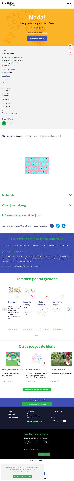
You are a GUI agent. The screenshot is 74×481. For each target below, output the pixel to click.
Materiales (37, 195)
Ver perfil (9, 124)
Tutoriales (11, 414)
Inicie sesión (6, 266)
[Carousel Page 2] (37, 336)
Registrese (44, 454)
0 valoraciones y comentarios (37, 33)
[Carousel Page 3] (39, 336)
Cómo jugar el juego (37, 205)
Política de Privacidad (37, 463)
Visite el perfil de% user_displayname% (37, 389)
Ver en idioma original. (53, 136)
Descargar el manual (37, 39)
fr (58, 411)
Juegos (10, 411)
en (55, 411)
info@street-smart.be (34, 421)
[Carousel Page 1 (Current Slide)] (35, 336)
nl (62, 411)
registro (14, 266)
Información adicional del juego (37, 215)
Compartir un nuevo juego (37, 404)
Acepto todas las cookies (22, 476)
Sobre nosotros (13, 417)
